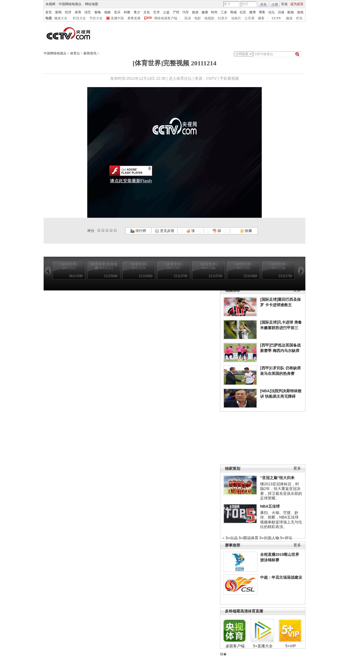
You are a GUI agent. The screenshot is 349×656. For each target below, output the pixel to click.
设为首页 (296, 4)
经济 (68, 12)
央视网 (50, 4)
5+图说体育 (248, 538)
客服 (284, 4)
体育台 (75, 53)
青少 (137, 12)
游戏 (300, 12)
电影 (197, 18)
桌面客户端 (235, 646)
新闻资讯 (90, 53)
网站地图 (91, 4)
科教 (127, 12)
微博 (252, 12)
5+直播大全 (263, 646)
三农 (224, 12)
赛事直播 (133, 18)
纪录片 (223, 18)
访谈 (281, 12)
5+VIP (290, 646)
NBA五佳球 (270, 506)
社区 (243, 12)
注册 (275, 4)
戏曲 (107, 12)
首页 (48, 12)
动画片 (236, 18)
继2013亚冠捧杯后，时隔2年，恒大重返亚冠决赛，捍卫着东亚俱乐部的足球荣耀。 (281, 491)
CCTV (276, 18)
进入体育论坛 (180, 78)
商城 (233, 12)
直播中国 (117, 18)
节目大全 (96, 18)
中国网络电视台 (70, 4)
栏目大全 (79, 18)
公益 (166, 12)
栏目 (299, 18)
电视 (48, 18)
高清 (187, 18)
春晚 (97, 12)
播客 (261, 18)
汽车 (185, 12)
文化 (146, 12)
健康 (204, 12)
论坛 (271, 12)
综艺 (88, 12)
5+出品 (232, 538)
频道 (289, 18)
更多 (297, 468)
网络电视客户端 (165, 18)
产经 (176, 12)
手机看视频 (229, 78)
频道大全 (60, 18)
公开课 (249, 18)
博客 (262, 12)
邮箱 (290, 12)
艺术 (156, 12)
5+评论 (286, 538)
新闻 (58, 12)
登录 (263, 4)
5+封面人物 (269, 538)
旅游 (195, 12)
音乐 (117, 12)
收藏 (246, 231)
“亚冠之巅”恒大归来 (277, 478)
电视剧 (209, 18)
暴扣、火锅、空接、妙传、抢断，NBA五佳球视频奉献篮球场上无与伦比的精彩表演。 (281, 519)
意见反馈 (164, 231)
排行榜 (138, 231)
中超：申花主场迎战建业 (281, 577)
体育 (78, 12)
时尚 (214, 12)
